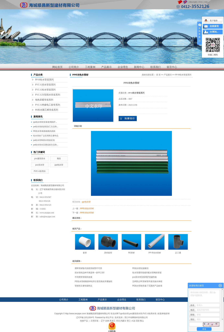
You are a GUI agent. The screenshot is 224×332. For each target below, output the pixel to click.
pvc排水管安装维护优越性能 (144, 277)
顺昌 (59, 158)
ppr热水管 (59, 165)
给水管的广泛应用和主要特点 (45, 136)
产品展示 (106, 67)
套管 (85, 253)
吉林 (107, 321)
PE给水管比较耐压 (140, 268)
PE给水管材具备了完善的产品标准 (147, 286)
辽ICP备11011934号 (85, 317)
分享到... (214, 32)
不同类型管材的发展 (83, 277)
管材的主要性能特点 (83, 286)
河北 (118, 321)
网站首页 (57, 67)
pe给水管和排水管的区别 (44, 140)
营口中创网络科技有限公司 (136, 317)
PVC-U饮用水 (40, 171)
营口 (129, 321)
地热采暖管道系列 (44, 100)
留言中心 (172, 67)
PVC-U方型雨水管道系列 (47, 95)
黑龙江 (112, 321)
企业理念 (123, 67)
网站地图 (193, 2)
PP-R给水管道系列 (44, 79)
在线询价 (128, 118)
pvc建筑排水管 (135, 313)
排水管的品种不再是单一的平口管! (89, 273)
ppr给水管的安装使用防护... (45, 122)
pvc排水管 (39, 165)
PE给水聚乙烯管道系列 (46, 110)
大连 (133, 321)
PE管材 (131, 253)
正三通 (178, 253)
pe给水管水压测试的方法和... (45, 145)
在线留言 (214, 26)
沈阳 (138, 321)
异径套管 (108, 253)
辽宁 (103, 321)
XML (206, 2)
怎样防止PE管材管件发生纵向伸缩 (147, 281)
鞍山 (142, 321)
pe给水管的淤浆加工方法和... (45, 126)
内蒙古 (123, 321)
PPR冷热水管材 (87, 208)
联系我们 (155, 67)
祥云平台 (110, 317)
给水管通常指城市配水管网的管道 (147, 273)
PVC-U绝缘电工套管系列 (47, 105)
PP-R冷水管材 (155, 253)
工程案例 (90, 67)
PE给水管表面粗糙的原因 (44, 131)
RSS (201, 2)
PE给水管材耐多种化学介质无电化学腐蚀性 (93, 281)
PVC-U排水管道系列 (45, 84)
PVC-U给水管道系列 (45, 90)
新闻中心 (139, 67)
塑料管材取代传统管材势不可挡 (88, 268)
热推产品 (84, 321)
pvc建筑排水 (39, 158)
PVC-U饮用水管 (149, 313)
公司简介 (74, 67)
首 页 (158, 75)
